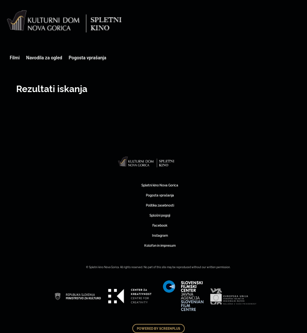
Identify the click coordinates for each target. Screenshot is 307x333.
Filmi (15, 57)
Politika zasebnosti (160, 205)
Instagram (160, 235)
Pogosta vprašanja (87, 57)
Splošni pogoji (159, 215)
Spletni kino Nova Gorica (159, 185)
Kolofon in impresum (160, 245)
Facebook (159, 225)
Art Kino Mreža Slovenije (146, 162)
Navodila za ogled (44, 57)
